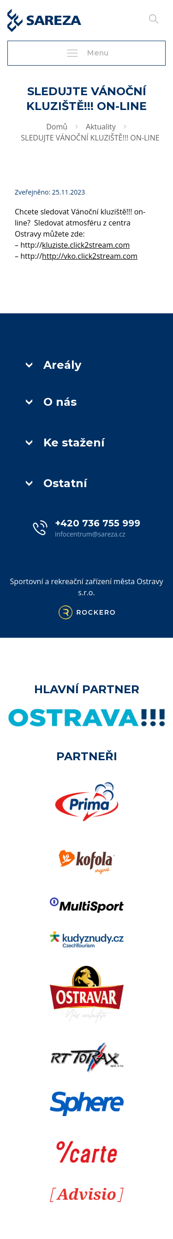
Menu (86, 53)
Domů (56, 127)
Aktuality (101, 127)
